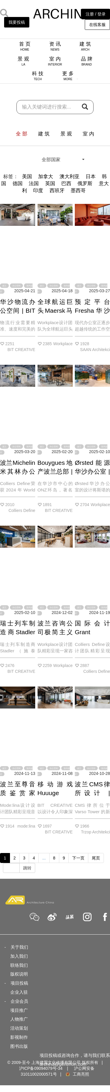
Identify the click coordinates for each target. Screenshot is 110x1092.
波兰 (4, 286)
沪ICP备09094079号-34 (40, 1068)
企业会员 (19, 1001)
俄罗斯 (84, 183)
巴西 (66, 183)
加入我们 (19, 956)
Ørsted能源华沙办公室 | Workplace (92, 471)
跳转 (27, 868)
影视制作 (19, 1037)
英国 (50, 183)
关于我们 (19, 947)
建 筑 (85, 46)
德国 (18, 183)
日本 (91, 176)
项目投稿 (19, 983)
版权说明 (19, 973)
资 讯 (55, 46)
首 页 (25, 46)
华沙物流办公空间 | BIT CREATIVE (17, 310)
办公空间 (16, 286)
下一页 (78, 858)
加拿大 (45, 176)
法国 (34, 183)
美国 (27, 176)
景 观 (23, 61)
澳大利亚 (69, 176)
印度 (38, 190)
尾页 (96, 858)
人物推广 (19, 1019)
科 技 (37, 76)
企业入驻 (19, 992)
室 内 (55, 61)
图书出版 (19, 1046)
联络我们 (19, 965)
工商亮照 (77, 1074)
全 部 (21, 134)
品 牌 (86, 61)
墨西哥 (78, 190)
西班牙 (57, 190)
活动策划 (19, 1028)
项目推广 (19, 1010)
